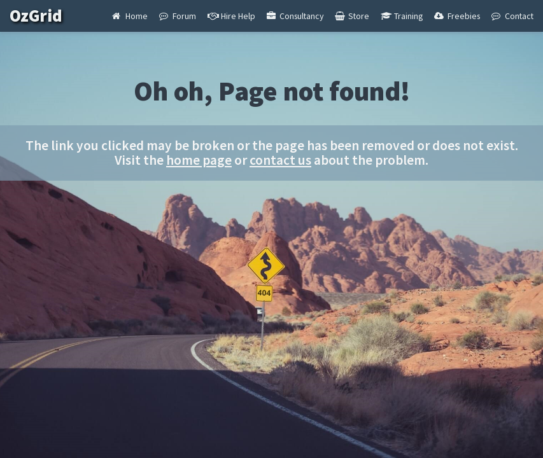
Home (130, 16)
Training (402, 16)
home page (199, 160)
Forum (177, 16)
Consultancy (295, 16)
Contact (512, 16)
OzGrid (45, 15)
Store (352, 16)
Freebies (457, 16)
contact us (280, 160)
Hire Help (231, 16)
